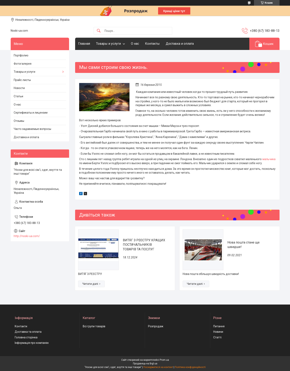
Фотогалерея (22, 63)
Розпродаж (155, 326)
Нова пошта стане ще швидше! (243, 244)
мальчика (269, 159)
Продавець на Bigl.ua (145, 363)
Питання (219, 326)
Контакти (21, 326)
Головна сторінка (26, 337)
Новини (218, 331)
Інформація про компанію (32, 342)
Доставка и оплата (180, 44)
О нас (135, 44)
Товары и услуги (108, 44)
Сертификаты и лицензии (31, 112)
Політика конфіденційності (190, 367)
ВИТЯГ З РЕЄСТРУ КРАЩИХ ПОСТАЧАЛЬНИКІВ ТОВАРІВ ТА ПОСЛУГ (144, 244)
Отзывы (19, 120)
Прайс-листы (22, 80)
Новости (19, 88)
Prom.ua (164, 360)
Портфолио (21, 55)
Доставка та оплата (28, 331)
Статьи (18, 96)
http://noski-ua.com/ (27, 236)
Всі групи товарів (94, 326)
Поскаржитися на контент (158, 367)
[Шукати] (99, 31)
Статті (217, 337)
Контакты (152, 44)
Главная (84, 44)
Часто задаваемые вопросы (32, 129)
